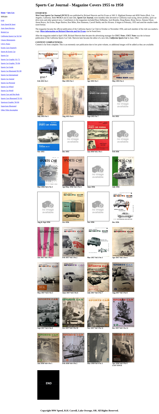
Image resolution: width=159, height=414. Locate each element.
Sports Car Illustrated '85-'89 (11, 71)
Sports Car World (7, 91)
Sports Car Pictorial (8, 83)
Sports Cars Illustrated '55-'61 (11, 98)
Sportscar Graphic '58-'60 (10, 102)
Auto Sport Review (8, 28)
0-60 (2, 21)
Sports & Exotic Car (8, 52)
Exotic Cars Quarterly (9, 48)
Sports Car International (9, 75)
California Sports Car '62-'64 (11, 36)
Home (3, 13)
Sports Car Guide (7, 67)
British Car (5, 32)
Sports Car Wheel (7, 87)
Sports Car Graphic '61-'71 (10, 60)
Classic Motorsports (8, 40)
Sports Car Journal (7, 79)
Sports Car (5, 56)
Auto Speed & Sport (8, 24)
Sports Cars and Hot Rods (10, 94)
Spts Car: (11, 13)
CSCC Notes (5, 44)
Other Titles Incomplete (9, 110)
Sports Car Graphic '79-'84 (10, 63)
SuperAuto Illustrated (8, 106)
